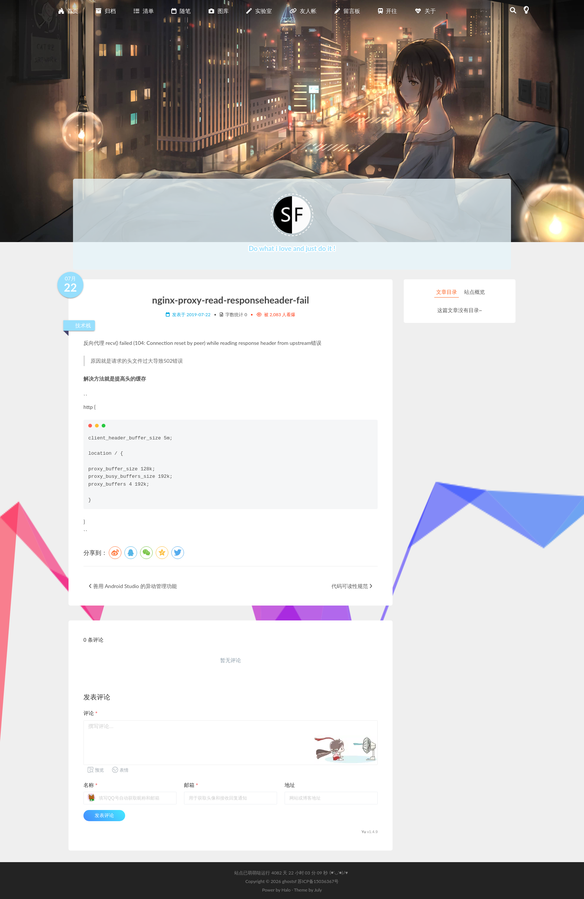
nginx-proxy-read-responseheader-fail (230, 299)
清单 (144, 10)
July (318, 890)
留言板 (347, 10)
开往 (387, 10)
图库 (219, 10)
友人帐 (303, 10)
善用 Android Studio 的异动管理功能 (133, 586)
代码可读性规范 (351, 586)
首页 (68, 10)
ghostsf (290, 881)
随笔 (181, 10)
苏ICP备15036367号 (318, 881)
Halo (286, 890)
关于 (425, 10)
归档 (106, 10)
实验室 (259, 10)
